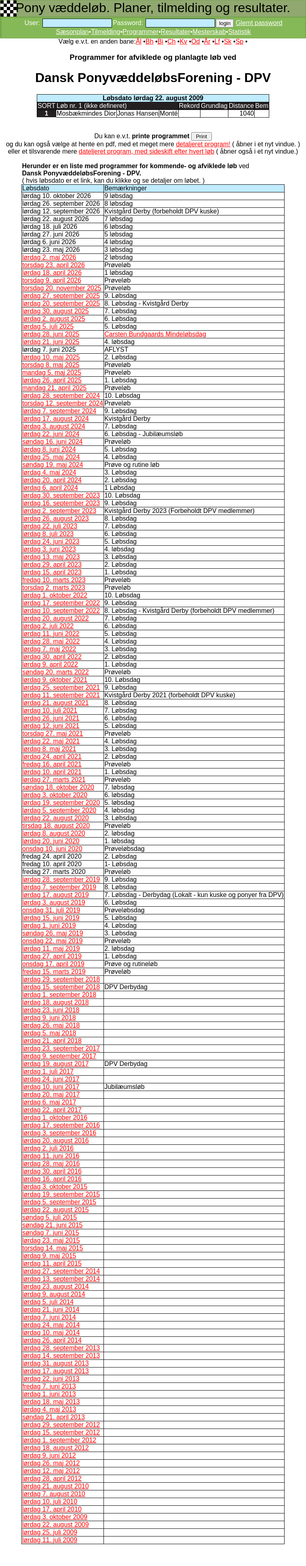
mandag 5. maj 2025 (51, 372)
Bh (150, 41)
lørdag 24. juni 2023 (50, 541)
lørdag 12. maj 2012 (51, 1470)
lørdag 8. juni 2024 (49, 449)
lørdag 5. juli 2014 (48, 1301)
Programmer (140, 31)
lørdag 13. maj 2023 (51, 556)
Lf (217, 41)
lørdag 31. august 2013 (55, 1363)
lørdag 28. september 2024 (61, 395)
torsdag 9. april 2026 (51, 280)
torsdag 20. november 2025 (61, 288)
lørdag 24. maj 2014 (51, 1324)
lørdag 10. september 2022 (61, 610)
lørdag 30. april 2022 (52, 656)
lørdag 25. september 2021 (61, 687)
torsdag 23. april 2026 (53, 265)
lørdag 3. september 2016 (59, 1132)
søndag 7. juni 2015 (50, 1232)
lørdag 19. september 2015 (61, 1194)
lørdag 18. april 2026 (52, 272)
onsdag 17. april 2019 (53, 963)
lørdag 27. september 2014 (61, 1271)
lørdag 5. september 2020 (59, 810)
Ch (171, 41)
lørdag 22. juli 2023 (49, 526)
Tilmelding (105, 31)
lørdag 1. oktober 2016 (54, 1117)
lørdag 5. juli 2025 (48, 326)
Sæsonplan (72, 31)
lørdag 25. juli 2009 (49, 1532)
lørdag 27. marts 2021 (54, 779)
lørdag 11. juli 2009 (49, 1539)
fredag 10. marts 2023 (54, 579)
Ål (138, 41)
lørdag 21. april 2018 (52, 1040)
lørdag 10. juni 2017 (50, 1086)
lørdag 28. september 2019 (61, 879)
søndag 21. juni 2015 (52, 1225)
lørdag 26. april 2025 (52, 380)
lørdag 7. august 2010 (53, 1493)
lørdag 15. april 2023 (52, 572)
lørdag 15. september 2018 (61, 986)
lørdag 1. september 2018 (59, 994)
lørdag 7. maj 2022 (49, 649)
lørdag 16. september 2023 (61, 503)
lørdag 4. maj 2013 (49, 1409)
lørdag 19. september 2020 (61, 802)
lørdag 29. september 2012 (61, 1424)
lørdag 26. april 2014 (52, 1340)
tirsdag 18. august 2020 (56, 825)
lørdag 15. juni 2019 (50, 917)
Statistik (239, 31)
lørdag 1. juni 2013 (49, 1394)
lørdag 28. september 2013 (61, 1347)
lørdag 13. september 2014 (61, 1278)
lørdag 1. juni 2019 (49, 925)
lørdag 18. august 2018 (55, 1002)
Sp (240, 41)
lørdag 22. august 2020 (55, 818)
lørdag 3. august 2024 (53, 426)
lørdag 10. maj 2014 (51, 1332)
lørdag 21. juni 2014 (50, 1309)
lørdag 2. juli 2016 (48, 1148)
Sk (228, 41)
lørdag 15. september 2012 (61, 1432)
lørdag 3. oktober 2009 (54, 1516)
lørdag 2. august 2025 (53, 318)
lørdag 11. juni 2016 (50, 1155)
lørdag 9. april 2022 (50, 664)
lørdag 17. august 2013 (55, 1371)
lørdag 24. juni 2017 (50, 1079)
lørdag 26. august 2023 (55, 518)
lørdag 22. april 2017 (52, 1109)
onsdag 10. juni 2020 (52, 848)
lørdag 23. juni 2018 (50, 1010)
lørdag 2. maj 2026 (49, 257)
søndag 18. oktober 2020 (58, 787)
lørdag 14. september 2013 (61, 1355)
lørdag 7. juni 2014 (49, 1317)
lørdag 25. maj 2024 (51, 457)
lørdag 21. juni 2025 (50, 341)
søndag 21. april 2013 (53, 1417)
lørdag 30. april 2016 (52, 1171)
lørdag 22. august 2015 (55, 1209)
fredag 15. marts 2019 (54, 971)
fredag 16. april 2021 (52, 764)
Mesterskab (209, 31)
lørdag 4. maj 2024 (49, 472)
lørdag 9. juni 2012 (49, 1455)
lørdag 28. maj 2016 (51, 1163)
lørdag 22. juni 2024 (50, 434)
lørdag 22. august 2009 (55, 1524)
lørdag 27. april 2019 (52, 956)
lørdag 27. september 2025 (61, 295)
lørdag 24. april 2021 (52, 756)
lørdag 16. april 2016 (52, 1179)
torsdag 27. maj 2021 (52, 733)
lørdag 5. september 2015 (59, 1202)
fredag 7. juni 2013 (49, 1386)
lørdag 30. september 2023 (61, 495)
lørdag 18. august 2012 (55, 1447)
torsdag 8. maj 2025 (50, 364)
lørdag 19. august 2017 (55, 1063)
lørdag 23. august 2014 (55, 1286)
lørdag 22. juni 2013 (50, 1378)
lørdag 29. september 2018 (61, 979)
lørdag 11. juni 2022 (50, 633)
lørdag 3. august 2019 (53, 902)
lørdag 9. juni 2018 (49, 1017)
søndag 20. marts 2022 (55, 672)
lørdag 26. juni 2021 (50, 718)
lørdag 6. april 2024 (50, 487)
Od (195, 41)
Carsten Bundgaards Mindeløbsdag (155, 334)
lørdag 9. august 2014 (53, 1294)
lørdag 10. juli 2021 (49, 710)
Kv (183, 41)
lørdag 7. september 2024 (59, 410)
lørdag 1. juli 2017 (48, 1071)
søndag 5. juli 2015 (49, 1217)
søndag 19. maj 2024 (52, 464)
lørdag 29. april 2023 (52, 564)
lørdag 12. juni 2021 (50, 725)
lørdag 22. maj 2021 (51, 741)
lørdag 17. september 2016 (61, 1125)
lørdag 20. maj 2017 (51, 1094)
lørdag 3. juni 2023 (49, 549)
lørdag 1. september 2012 (59, 1440)
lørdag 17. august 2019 (55, 894)
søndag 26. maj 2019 (52, 933)
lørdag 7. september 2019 (59, 887)
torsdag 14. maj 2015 (52, 1248)
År (207, 41)
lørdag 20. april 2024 (52, 480)
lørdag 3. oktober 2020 (54, 794)
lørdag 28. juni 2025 (50, 334)
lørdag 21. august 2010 (55, 1486)
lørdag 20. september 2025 (61, 303)
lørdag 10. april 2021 (52, 771)
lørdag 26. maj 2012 (51, 1463)
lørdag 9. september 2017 (59, 1056)
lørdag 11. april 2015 (52, 1263)
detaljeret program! (203, 144)
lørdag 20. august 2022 (55, 618)
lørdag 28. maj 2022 (51, 641)
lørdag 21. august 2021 (55, 702)
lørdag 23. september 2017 (61, 1048)
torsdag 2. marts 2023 (53, 587)
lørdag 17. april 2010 (52, 1509)
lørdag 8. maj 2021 (49, 748)
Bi (160, 41)
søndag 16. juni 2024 (52, 441)
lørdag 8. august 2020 (53, 833)
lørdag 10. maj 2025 (51, 357)
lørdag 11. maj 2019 (51, 948)
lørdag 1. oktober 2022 (54, 595)
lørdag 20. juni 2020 (50, 841)
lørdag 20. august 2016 (55, 1140)
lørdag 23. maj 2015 (51, 1240)
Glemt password (259, 22)
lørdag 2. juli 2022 (48, 626)
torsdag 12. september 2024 (62, 403)
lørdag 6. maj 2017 (49, 1102)
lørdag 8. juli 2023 (48, 533)
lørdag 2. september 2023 (59, 510)
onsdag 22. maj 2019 (52, 940)
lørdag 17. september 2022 (61, 602)
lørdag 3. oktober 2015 (54, 1186)
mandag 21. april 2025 (54, 387)
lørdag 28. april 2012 (52, 1478)
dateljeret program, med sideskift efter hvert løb (146, 151)
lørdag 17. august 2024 (55, 418)
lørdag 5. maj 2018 (49, 1033)
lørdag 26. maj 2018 (51, 1025)
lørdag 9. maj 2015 (49, 1255)
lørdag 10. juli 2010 (49, 1501)
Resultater (175, 31)
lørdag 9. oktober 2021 (54, 679)
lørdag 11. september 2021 (61, 695)
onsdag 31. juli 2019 (51, 910)
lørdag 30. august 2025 (55, 311)
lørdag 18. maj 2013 (51, 1401)
